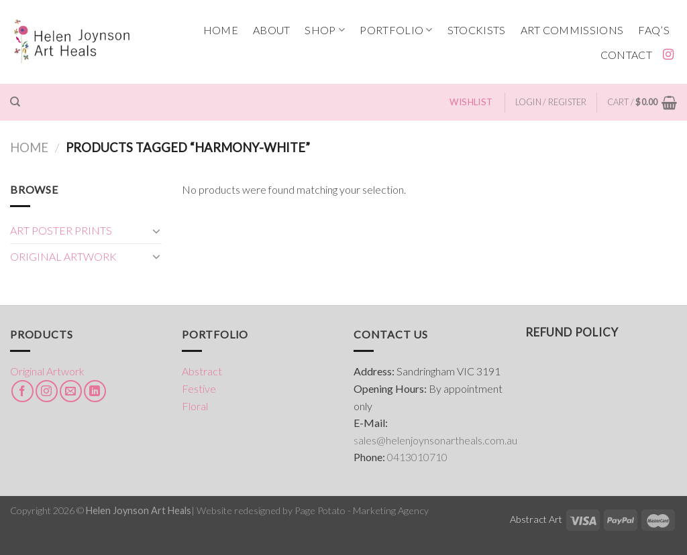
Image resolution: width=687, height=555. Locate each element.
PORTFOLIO (396, 30)
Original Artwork (47, 371)
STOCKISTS (476, 29)
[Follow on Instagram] (668, 55)
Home (29, 147)
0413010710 (417, 456)
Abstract (202, 371)
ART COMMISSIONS (572, 29)
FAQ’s (654, 29)
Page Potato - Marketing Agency (362, 510)
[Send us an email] (71, 391)
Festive (199, 388)
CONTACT (626, 54)
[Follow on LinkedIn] (95, 391)
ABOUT (271, 29)
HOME (220, 29)
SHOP (325, 30)
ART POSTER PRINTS (61, 230)
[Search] (15, 102)
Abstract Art (536, 519)
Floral (195, 405)
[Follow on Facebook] (22, 391)
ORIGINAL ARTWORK (63, 256)
